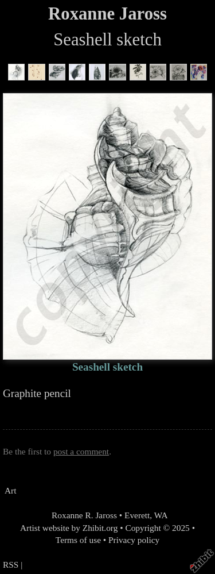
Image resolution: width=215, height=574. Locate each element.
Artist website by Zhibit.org (69, 528)
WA (161, 515)
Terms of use (78, 540)
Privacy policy (133, 540)
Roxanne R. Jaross (83, 515)
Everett (137, 515)
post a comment (81, 451)
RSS (10, 564)
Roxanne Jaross (107, 14)
